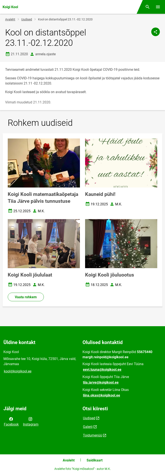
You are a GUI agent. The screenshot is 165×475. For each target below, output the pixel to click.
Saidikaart (94, 460)
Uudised (26, 19)
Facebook (11, 421)
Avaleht (10, 19)
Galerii (88, 427)
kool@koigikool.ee (17, 371)
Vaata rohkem (26, 297)
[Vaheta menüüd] (157, 6)
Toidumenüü (92, 435)
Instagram (30, 421)
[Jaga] (155, 32)
